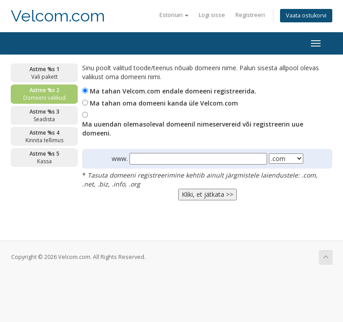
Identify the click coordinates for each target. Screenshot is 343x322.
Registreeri (250, 15)
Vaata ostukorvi (306, 15)
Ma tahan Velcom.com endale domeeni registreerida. (173, 91)
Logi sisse (212, 15)
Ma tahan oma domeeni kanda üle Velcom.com (164, 103)
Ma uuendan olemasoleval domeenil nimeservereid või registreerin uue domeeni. (192, 128)
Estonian (173, 15)
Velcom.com (58, 15)
